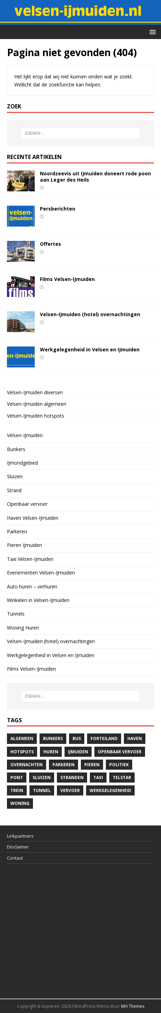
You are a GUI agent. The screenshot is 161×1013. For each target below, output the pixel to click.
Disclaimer (18, 847)
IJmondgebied (22, 462)
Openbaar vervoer (27, 504)
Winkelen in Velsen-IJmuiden (38, 600)
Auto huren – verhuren (32, 586)
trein (16, 790)
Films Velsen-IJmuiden (67, 279)
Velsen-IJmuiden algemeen (36, 404)
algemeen (21, 738)
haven (134, 738)
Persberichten (57, 208)
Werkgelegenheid (110, 790)
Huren (50, 752)
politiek (119, 765)
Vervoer (70, 790)
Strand (14, 490)
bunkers (53, 738)
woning (19, 803)
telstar (122, 777)
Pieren (92, 765)
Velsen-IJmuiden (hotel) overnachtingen (90, 314)
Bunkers (16, 449)
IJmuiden (78, 752)
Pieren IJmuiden (24, 545)
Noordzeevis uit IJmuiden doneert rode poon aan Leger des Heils (95, 176)
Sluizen (15, 476)
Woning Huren (23, 627)
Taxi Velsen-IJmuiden (30, 559)
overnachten (26, 765)
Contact (15, 858)
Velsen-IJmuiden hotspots (35, 415)
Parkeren (17, 531)
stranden (72, 777)
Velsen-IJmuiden (25, 435)
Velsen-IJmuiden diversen (35, 392)
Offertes (50, 244)
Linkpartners (20, 836)
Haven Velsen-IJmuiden (32, 518)
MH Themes (132, 1006)
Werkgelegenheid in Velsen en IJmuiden (89, 349)
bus (77, 738)
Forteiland (104, 738)
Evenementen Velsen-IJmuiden (41, 572)
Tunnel (42, 790)
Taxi (98, 777)
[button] (151, 31)
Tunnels (16, 613)
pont (16, 777)
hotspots (22, 752)
